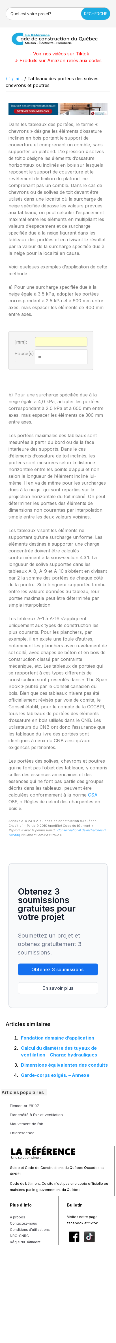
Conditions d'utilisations (30, 1229)
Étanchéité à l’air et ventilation (36, 1114)
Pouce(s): (24, 357)
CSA (93, 795)
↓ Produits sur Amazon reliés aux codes (58, 60)
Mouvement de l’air (26, 1123)
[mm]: (20, 342)
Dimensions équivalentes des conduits (64, 1065)
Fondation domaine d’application (57, 1038)
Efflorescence (22, 1133)
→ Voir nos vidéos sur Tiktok (58, 54)
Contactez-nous (23, 1223)
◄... (19, 78)
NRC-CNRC (19, 1236)
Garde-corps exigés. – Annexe (55, 1075)
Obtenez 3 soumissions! (58, 969)
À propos (17, 1217)
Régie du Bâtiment (25, 1242)
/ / (10, 78)
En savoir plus (58, 988)
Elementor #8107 (24, 1105)
